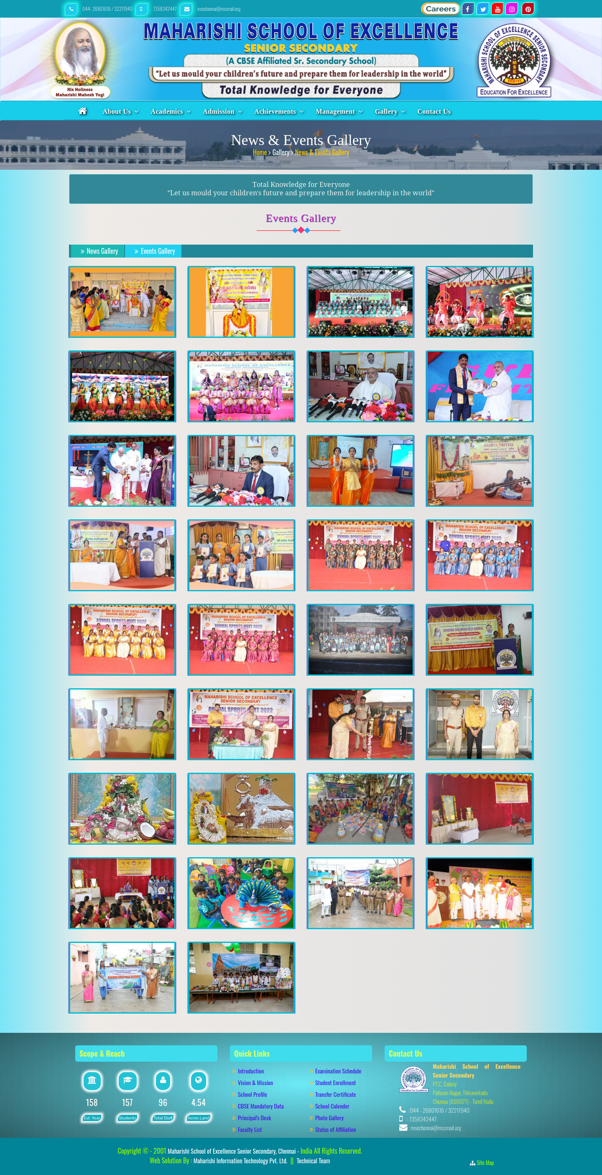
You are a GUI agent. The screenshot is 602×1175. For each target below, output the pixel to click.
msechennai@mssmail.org (210, 8)
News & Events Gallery (322, 152)
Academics (166, 111)
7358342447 (156, 8)
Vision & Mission (259, 1082)
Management (335, 111)
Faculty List (250, 1129)
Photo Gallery (332, 1117)
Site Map (488, 1162)
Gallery (386, 111)
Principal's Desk (259, 1117)
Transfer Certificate (335, 1094)
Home (260, 152)
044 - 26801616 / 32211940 (439, 1110)
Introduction (255, 1070)
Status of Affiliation (335, 1129)
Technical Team (313, 1160)
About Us (116, 111)
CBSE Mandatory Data (261, 1105)
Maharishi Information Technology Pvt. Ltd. (239, 1160)
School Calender (332, 1105)
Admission (219, 111)
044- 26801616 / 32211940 (99, 8)
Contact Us (434, 111)
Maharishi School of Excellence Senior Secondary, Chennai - (234, 1150)
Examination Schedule (338, 1070)
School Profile (252, 1094)
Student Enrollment (335, 1082)
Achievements (275, 111)
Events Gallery (153, 251)
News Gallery (98, 251)
